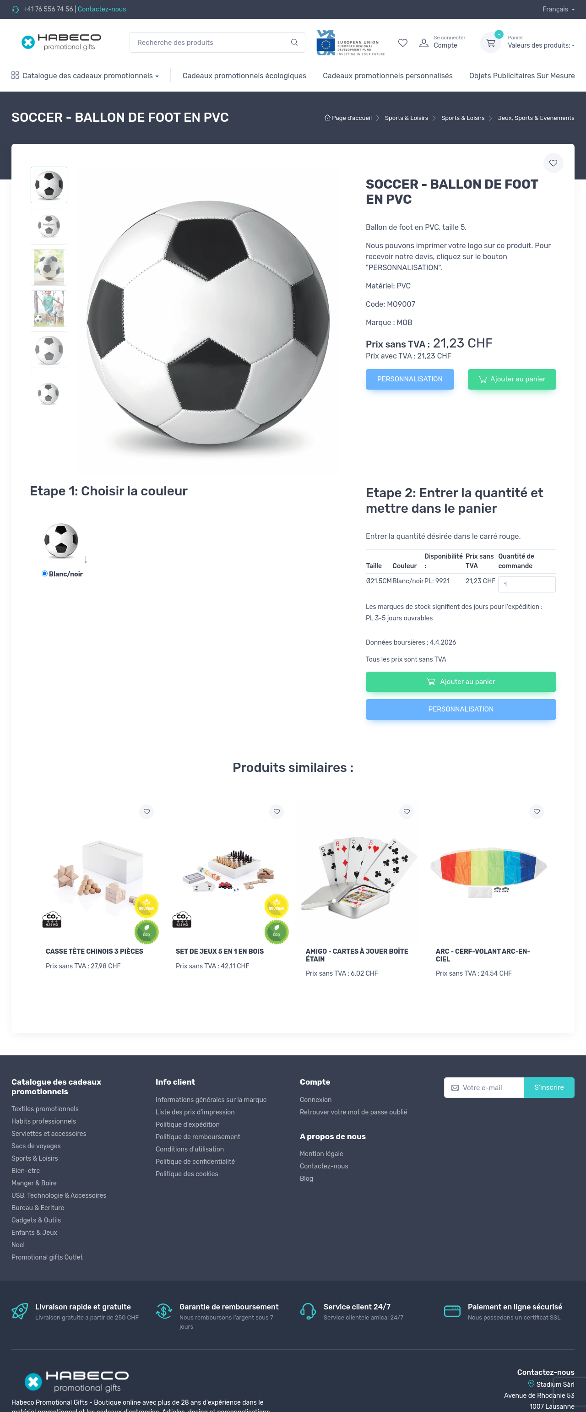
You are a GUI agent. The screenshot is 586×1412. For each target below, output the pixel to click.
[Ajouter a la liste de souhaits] (146, 811)
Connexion (315, 1100)
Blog (306, 1179)
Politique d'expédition (188, 1125)
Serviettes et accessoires (49, 1134)
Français (556, 9)
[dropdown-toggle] (490, 42)
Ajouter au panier (511, 379)
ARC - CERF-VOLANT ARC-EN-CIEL (483, 955)
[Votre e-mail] (484, 1087)
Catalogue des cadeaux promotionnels (82, 75)
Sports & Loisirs (34, 1158)
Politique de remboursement (198, 1137)
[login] (441, 42)
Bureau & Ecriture (37, 1208)
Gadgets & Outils (36, 1220)
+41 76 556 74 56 (48, 9)
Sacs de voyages (36, 1146)
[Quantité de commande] (527, 584)
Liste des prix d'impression (195, 1112)
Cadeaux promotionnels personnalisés (388, 75)
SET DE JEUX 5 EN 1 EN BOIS (220, 952)
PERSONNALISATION (410, 379)
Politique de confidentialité (195, 1162)
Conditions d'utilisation (190, 1149)
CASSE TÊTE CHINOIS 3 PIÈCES (94, 952)
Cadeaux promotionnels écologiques (244, 75)
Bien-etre (25, 1171)
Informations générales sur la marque (211, 1100)
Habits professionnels (43, 1121)
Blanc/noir (62, 574)
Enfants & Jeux (34, 1233)
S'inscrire (549, 1087)
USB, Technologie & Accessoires (58, 1196)
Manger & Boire (34, 1183)
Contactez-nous (102, 9)
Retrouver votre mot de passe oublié (353, 1112)
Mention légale (321, 1154)
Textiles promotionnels (45, 1109)
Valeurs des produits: (541, 42)
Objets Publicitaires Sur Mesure (522, 75)
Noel (18, 1245)
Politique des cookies (187, 1174)
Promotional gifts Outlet (47, 1257)
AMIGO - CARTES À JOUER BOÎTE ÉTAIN (357, 955)
